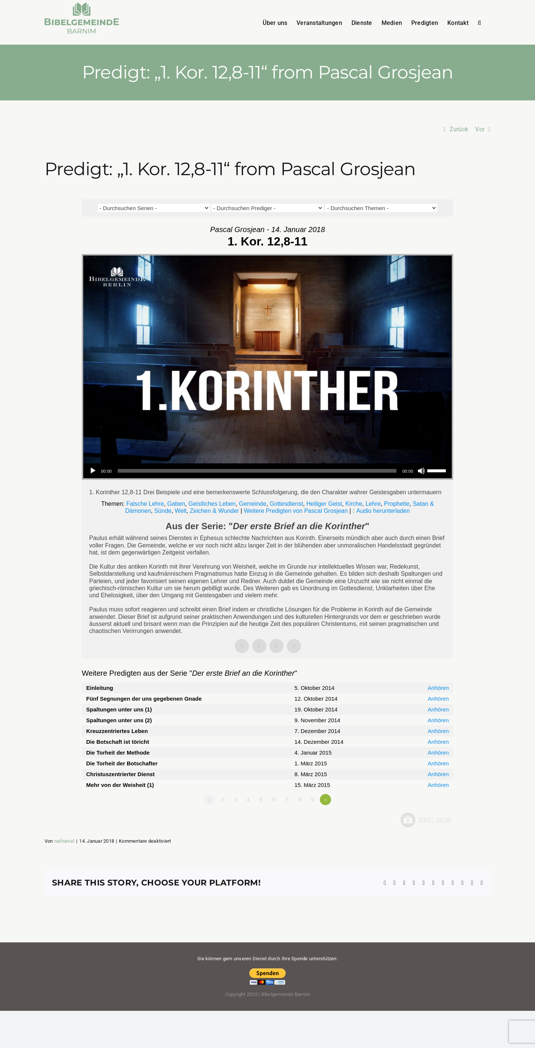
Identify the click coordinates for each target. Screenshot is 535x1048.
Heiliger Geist (324, 504)
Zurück (459, 129)
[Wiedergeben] (93, 471)
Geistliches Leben (212, 504)
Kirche (353, 504)
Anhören (438, 688)
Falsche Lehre (145, 504)
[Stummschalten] (421, 471)
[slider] (257, 471)
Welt (181, 511)
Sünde (162, 511)
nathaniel (64, 841)
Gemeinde (252, 504)
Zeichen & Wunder (214, 511)
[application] (267, 470)
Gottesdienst (286, 504)
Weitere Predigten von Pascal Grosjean (296, 511)
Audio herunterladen (383, 511)
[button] (479, 22)
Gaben (176, 504)
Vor (479, 129)
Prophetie (396, 504)
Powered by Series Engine (425, 820)
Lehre (373, 504)
